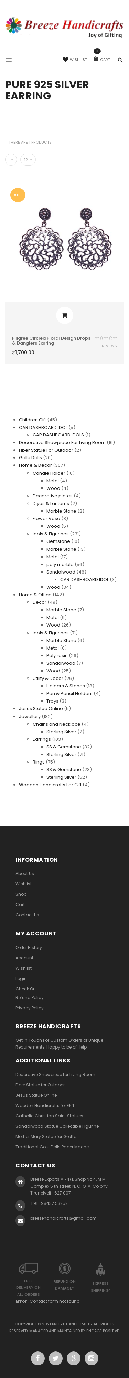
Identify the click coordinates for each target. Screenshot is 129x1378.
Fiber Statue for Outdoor (40, 1085)
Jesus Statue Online (36, 1095)
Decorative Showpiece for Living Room (55, 1074)
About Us (24, 873)
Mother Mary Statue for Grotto (45, 1136)
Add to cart (64, 315)
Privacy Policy (29, 1008)
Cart (102, 59)
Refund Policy (29, 997)
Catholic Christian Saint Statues (49, 1116)
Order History (28, 947)
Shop (20, 894)
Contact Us (27, 915)
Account (24, 958)
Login (21, 978)
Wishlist (75, 59)
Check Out (26, 989)
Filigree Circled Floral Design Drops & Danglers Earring (51, 340)
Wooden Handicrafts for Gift (44, 1105)
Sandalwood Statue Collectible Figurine (57, 1126)
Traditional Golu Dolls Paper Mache (52, 1147)
